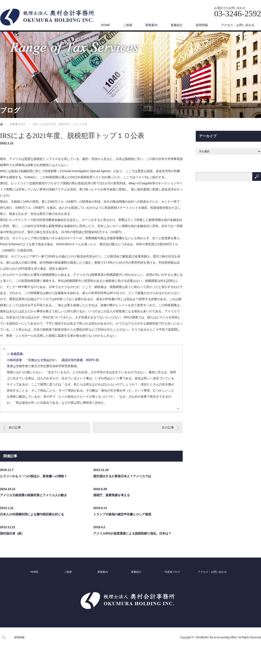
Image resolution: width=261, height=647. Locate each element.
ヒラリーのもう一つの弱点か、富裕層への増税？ (33, 476)
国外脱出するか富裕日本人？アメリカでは (122, 476)
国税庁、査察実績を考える (111, 495)
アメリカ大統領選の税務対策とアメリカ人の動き (33, 495)
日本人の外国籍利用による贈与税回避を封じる (32, 514)
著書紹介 (177, 25)
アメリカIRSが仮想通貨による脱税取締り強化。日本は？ (132, 533)
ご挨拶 (127, 25)
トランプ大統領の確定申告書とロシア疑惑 (122, 514)
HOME (105, 25)
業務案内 (151, 25)
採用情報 (202, 25)
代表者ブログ (172, 572)
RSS (3, 636)
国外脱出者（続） (12, 533)
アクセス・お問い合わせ (237, 25)
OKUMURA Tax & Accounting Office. (216, 637)
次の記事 (168, 427)
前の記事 (15, 427)
